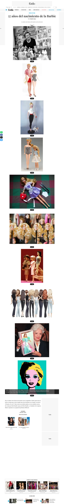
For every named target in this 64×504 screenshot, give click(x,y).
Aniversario (21, 412)
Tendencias (11, 429)
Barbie (25, 412)
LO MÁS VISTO (32, 496)
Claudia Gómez (33, 18)
